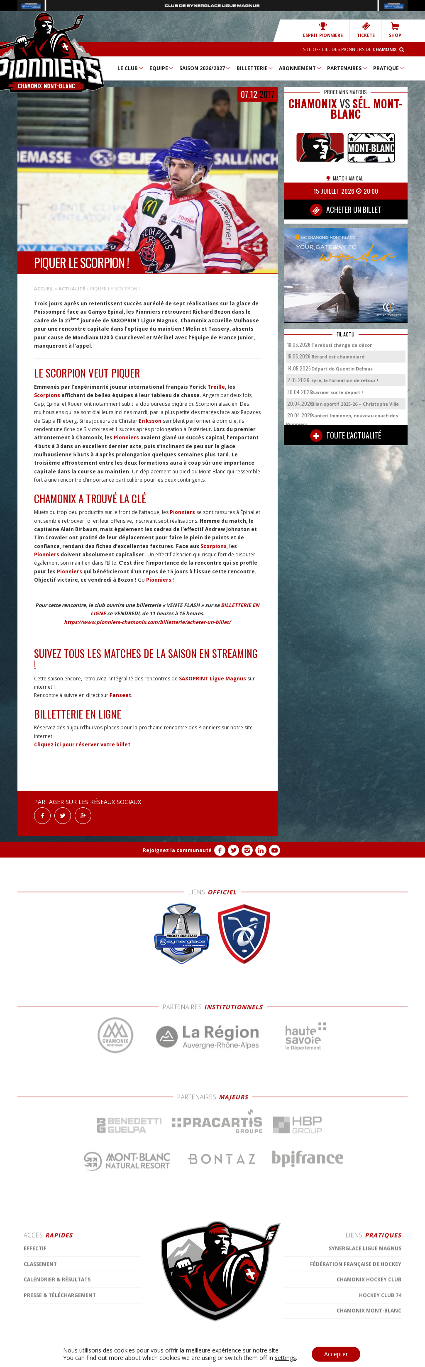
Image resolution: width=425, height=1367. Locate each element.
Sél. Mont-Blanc (366, 108)
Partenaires (347, 68)
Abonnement (300, 68)
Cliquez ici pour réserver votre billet (82, 744)
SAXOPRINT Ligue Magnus (212, 678)
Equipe (161, 68)
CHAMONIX (312, 103)
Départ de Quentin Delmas (342, 369)
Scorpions (47, 395)
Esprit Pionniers (323, 30)
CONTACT (212, 1357)
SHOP (395, 30)
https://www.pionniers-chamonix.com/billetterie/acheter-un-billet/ (147, 622)
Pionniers (126, 437)
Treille (216, 386)
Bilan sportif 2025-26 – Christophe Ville (355, 404)
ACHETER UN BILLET (345, 210)
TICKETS (366, 30)
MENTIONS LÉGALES (175, 1357)
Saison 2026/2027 (205, 68)
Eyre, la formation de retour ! (344, 380)
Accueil (44, 288)
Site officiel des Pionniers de (350, 49)
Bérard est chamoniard (337, 356)
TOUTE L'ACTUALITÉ (345, 435)
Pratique (389, 68)
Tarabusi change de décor (341, 345)
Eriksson (150, 420)
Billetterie (255, 68)
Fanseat (120, 695)
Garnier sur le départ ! (337, 392)
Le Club (130, 68)
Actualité (72, 288)
